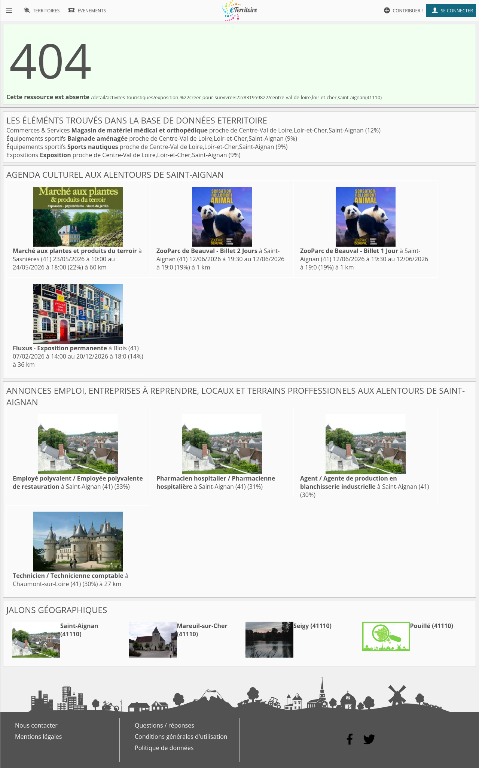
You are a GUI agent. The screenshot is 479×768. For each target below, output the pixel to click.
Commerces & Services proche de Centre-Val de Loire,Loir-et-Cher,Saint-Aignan (185, 130)
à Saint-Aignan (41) (78, 482)
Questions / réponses (164, 725)
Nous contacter (36, 725)
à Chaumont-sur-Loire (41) (70, 580)
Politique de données (164, 748)
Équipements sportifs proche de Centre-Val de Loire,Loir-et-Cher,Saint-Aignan (145, 138)
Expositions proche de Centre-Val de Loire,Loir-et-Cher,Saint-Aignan (117, 155)
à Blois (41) (76, 348)
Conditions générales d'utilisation (181, 736)
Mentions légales (38, 736)
